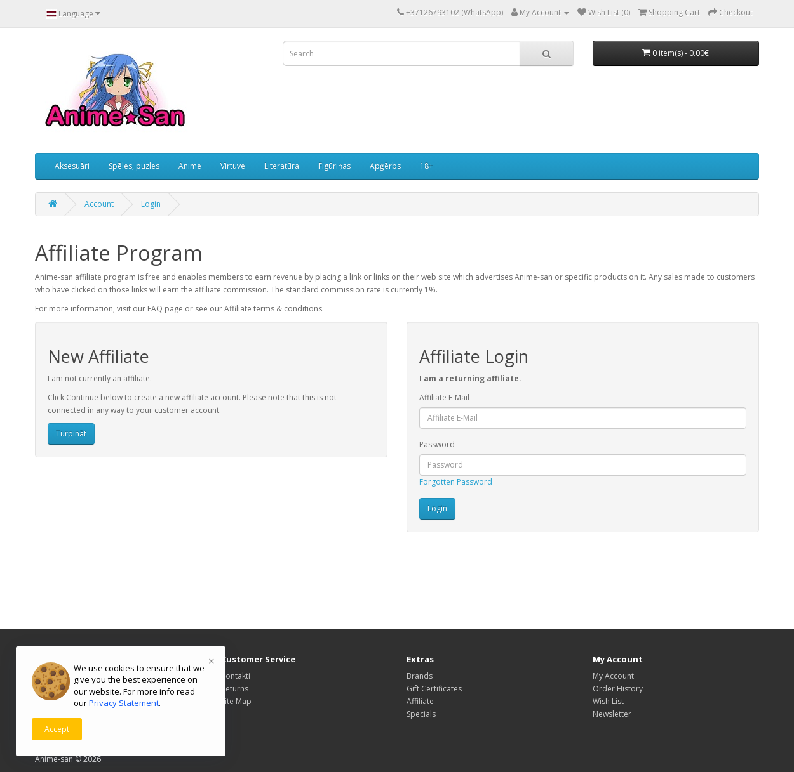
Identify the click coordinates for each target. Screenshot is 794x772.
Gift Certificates (434, 688)
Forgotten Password (455, 481)
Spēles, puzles (134, 165)
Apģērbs (385, 165)
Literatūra (281, 165)
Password (437, 444)
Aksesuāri (72, 165)
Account (99, 204)
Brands (420, 676)
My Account (613, 676)
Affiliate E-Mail (444, 397)
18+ (426, 165)
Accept (56, 729)
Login (151, 204)
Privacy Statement (124, 703)
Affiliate (420, 701)
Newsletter (612, 714)
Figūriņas (334, 165)
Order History (618, 688)
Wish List (608, 701)
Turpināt (71, 433)
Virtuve (232, 165)
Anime (189, 165)
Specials (421, 714)
